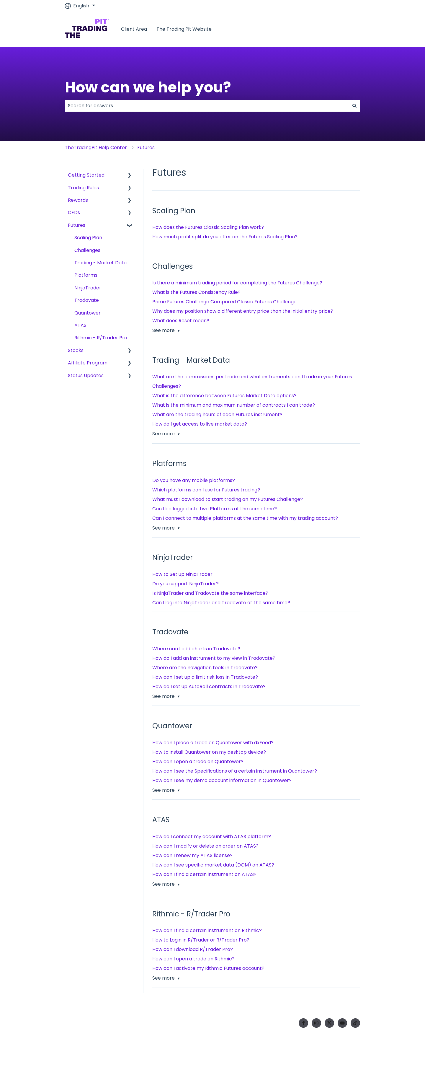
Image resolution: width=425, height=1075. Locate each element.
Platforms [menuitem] (85, 275)
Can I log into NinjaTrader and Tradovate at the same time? (221, 602)
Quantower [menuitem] (87, 313)
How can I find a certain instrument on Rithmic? (207, 930)
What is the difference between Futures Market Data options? (224, 395)
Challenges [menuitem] (87, 250)
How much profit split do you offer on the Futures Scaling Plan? (225, 236)
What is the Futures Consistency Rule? (196, 292)
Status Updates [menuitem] (86, 375)
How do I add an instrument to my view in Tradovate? (213, 658)
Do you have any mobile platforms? (193, 480)
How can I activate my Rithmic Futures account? (208, 968)
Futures (146, 147)
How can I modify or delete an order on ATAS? (205, 846)
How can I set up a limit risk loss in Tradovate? (205, 677)
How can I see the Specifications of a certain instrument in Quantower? (234, 771)
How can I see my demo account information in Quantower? (222, 780)
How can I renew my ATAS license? (192, 855)
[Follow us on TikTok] (355, 1023)
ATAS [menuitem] (80, 325)
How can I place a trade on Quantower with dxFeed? (213, 742)
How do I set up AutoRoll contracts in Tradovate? (209, 686)
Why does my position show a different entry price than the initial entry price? (242, 311)
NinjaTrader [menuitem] (87, 287)
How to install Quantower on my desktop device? (209, 752)
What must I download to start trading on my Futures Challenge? (227, 499)
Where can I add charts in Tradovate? (196, 648)
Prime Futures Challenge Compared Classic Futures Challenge (224, 301)
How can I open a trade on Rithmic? (193, 958)
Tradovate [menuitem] (86, 300)
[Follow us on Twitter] (329, 1023)
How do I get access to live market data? (199, 424)
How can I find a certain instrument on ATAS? (204, 874)
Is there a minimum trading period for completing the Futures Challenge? (237, 282)
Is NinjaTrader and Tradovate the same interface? (210, 593)
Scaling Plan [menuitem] (88, 237)
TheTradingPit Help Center (96, 147)
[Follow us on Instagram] (316, 1023)
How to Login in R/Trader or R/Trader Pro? (200, 939)
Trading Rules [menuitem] (83, 187)
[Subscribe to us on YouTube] (342, 1023)
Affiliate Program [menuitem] (87, 362)
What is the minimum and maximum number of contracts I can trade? (233, 405)
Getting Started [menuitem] (86, 175)
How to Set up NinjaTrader (182, 574)
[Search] (354, 105)
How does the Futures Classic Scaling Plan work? (208, 227)
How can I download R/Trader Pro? (192, 949)
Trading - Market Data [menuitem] (100, 262)
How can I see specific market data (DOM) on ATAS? (213, 864)
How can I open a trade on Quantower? (197, 761)
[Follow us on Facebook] (303, 1023)
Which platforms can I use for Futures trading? (206, 489)
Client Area (134, 29)
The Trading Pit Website (184, 29)
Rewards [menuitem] (78, 200)
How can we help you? (148, 87)
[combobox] (207, 105)
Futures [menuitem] (76, 225)
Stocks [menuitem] (76, 350)
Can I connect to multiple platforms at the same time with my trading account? (245, 518)
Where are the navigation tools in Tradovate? (205, 667)
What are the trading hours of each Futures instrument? (217, 414)
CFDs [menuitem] (74, 212)
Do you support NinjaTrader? (185, 583)
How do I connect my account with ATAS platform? (211, 836)
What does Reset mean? (180, 320)
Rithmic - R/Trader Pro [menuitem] (100, 337)
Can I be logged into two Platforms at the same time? (214, 508)
